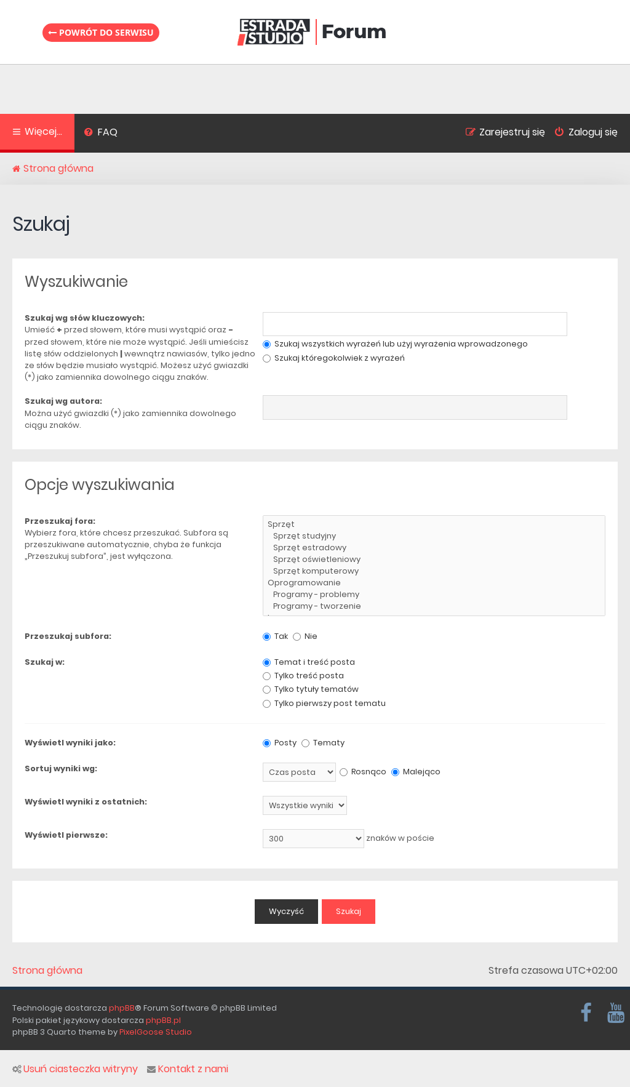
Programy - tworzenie (434, 606)
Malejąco (416, 771)
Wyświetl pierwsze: (66, 835)
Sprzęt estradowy (434, 548)
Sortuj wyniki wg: (61, 768)
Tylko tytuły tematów (311, 689)
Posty (280, 742)
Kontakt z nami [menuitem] (187, 1069)
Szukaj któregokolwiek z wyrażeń (334, 358)
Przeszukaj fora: (60, 521)
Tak (275, 636)
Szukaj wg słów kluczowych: (85, 318)
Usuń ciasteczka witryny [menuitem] (75, 1069)
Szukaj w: (45, 662)
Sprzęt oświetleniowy (434, 560)
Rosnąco (363, 771)
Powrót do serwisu (101, 32)
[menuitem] (100, 133)
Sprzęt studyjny (434, 536)
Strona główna (47, 970)
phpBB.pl (163, 1020)
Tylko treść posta (303, 675)
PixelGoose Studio (155, 1032)
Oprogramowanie (434, 583)
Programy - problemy (434, 595)
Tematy (323, 742)
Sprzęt (434, 525)
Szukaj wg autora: (63, 401)
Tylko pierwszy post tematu (324, 703)
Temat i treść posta (309, 662)
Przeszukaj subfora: (68, 636)
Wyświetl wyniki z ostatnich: (86, 801)
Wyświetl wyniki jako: (70, 742)
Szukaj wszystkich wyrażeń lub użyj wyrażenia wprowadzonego (395, 344)
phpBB (122, 1008)
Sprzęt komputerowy (434, 571)
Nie (305, 636)
